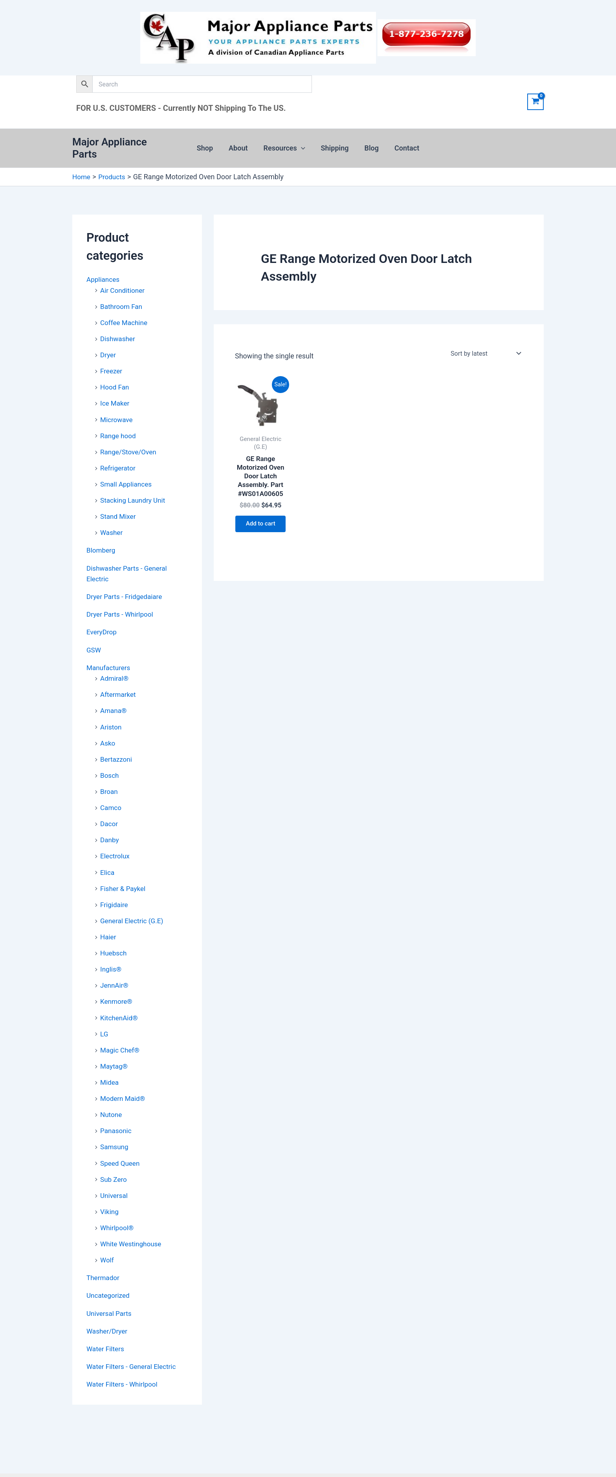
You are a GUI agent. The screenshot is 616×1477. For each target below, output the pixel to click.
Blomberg (101, 539)
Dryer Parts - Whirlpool (121, 601)
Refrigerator (119, 457)
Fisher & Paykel (124, 871)
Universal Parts (110, 1290)
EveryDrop (102, 619)
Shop (209, 144)
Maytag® (114, 1047)
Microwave (117, 410)
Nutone (111, 1094)
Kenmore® (117, 983)
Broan (109, 776)
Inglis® (111, 951)
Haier (108, 919)
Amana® (114, 697)
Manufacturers (109, 654)
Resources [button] (285, 144)
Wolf (107, 1238)
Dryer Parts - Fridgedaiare (126, 584)
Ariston (111, 712)
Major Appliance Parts (123, 144)
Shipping (334, 144)
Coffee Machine (125, 314)
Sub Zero (114, 1158)
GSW (94, 636)
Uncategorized (109, 1273)
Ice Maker (115, 393)
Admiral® (115, 665)
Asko (108, 728)
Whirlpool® (118, 1206)
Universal (114, 1174)
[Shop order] (484, 346)
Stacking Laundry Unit (134, 489)
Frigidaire (114, 888)
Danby (110, 824)
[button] (302, 144)
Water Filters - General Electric (133, 1343)
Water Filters (106, 1325)
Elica (107, 856)
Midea (110, 1062)
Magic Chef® (120, 1031)
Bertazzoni (117, 744)
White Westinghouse (132, 1222)
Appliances (103, 272)
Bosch (110, 760)
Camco (111, 792)
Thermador (103, 1255)
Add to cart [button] (260, 523)
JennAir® (115, 967)
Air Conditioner (123, 282)
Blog (369, 144)
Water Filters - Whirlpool (123, 1360)
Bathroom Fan (122, 298)
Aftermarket (119, 680)
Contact (402, 144)
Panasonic (116, 1110)
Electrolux (115, 840)
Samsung (115, 1126)
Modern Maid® (123, 1079)
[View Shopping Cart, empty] (535, 102)
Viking (109, 1190)
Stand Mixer (119, 505)
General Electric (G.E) (133, 903)
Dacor (109, 808)
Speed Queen (121, 1142)
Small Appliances (127, 473)
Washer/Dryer (108, 1308)
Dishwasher (118, 330)
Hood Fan (115, 378)
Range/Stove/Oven (130, 441)
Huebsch (114, 935)
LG (104, 1015)
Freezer (111, 362)
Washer (112, 521)
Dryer (108, 346)
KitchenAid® (120, 999)
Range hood (119, 425)
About (240, 144)
